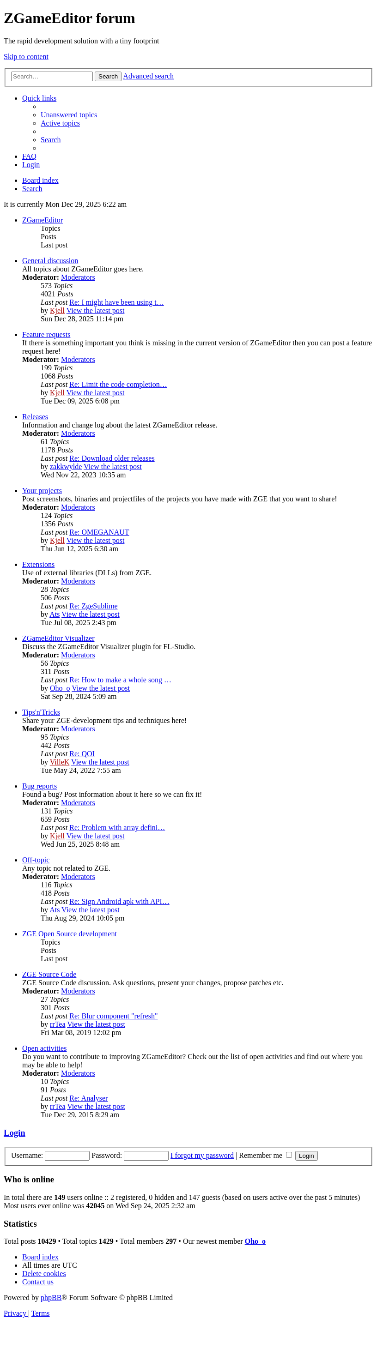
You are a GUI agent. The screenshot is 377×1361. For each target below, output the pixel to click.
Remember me (265, 1155)
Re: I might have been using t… (116, 302)
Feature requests (46, 334)
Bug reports (39, 786)
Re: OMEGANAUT (99, 532)
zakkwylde (66, 466)
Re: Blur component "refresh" (113, 1016)
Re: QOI (82, 754)
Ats (54, 614)
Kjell (57, 310)
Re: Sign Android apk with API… (119, 901)
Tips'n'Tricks (41, 712)
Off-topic (35, 860)
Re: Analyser (88, 1098)
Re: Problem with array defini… (117, 827)
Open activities (44, 1048)
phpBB (51, 1297)
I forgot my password (202, 1155)
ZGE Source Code (49, 974)
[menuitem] (69, 115)
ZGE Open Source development (69, 934)
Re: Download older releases (111, 458)
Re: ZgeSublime (93, 606)
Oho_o (60, 688)
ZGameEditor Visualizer (58, 638)
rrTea (58, 1024)
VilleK (60, 762)
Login (14, 1133)
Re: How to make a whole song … (120, 680)
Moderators (78, 277)
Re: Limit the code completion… (118, 384)
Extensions (38, 564)
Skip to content (26, 56)
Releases (35, 417)
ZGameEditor (42, 220)
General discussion (50, 261)
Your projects (42, 490)
